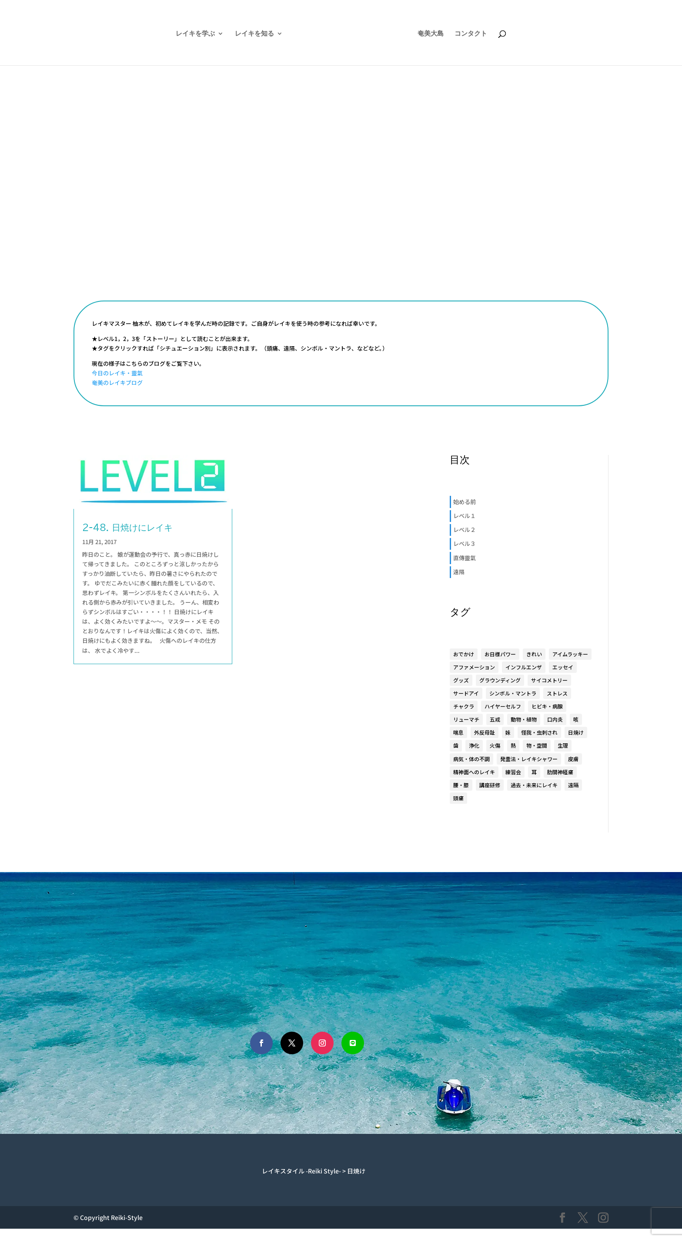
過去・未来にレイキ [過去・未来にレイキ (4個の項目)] (534, 785)
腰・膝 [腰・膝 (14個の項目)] (461, 785)
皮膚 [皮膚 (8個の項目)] (573, 758)
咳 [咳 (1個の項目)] (575, 719)
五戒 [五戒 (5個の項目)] (495, 719)
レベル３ (464, 543)
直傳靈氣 (464, 558)
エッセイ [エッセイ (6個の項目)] (562, 667)
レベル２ (464, 529)
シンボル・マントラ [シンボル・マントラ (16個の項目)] (512, 693)
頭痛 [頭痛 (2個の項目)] (458, 798)
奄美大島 (454, 33)
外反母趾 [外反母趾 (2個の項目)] (484, 732)
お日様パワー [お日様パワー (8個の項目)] (500, 654)
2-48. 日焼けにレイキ (127, 527)
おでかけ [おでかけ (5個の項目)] (463, 654)
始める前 (464, 502)
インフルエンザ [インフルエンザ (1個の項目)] (523, 667)
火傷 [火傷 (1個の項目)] (495, 745)
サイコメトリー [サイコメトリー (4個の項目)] (549, 680)
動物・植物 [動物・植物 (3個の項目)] (524, 719)
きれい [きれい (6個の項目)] (534, 654)
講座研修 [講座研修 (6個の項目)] (489, 785)
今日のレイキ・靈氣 (117, 373)
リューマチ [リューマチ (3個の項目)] (466, 719)
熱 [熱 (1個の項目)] (513, 745)
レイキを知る (231, 33)
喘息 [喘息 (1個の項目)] (458, 732)
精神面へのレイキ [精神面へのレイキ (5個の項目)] (474, 771)
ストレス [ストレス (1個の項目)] (557, 693)
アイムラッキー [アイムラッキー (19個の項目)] (570, 654)
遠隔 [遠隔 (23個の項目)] (573, 785)
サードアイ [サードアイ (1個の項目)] (466, 693)
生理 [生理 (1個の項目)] (563, 745)
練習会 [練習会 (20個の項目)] (513, 771)
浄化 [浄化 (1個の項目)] (474, 745)
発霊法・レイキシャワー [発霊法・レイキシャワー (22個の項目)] (529, 758)
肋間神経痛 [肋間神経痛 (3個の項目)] (560, 771)
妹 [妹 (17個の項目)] (508, 732)
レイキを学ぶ (172, 33)
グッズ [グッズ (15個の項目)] (461, 680)
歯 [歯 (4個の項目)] (455, 745)
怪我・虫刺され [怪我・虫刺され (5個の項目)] (539, 732)
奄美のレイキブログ (117, 382)
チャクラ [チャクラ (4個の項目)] (463, 706)
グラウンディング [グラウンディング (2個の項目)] (500, 680)
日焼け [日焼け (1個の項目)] (576, 732)
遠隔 (459, 572)
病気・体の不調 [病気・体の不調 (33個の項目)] (471, 758)
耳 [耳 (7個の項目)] (534, 771)
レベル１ (464, 515)
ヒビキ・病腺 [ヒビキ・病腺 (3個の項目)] (547, 706)
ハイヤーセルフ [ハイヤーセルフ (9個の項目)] (503, 706)
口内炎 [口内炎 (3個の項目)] (555, 719)
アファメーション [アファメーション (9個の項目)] (474, 667)
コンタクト (494, 33)
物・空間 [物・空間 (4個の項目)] (536, 745)
